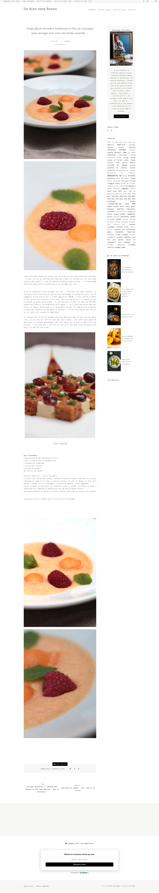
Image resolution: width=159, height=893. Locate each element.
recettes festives (125, 233)
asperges (132, 145)
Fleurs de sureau (113, 182)
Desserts (67, 42)
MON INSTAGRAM (28, 2)
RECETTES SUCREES (104, 10)
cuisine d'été (113, 163)
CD (129, 153)
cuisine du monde (117, 166)
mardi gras (112, 192)
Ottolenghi (111, 202)
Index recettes (113, 189)
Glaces (117, 184)
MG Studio (132, 887)
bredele (110, 153)
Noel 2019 (111, 197)
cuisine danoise (128, 163)
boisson (132, 150)
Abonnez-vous (79, 865)
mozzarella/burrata (114, 194)
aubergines (111, 151)
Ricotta (132, 235)
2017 (109, 143)
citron (132, 156)
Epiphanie (111, 179)
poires (109, 217)
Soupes (127, 243)
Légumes (124, 189)
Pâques (109, 207)
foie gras (125, 182)
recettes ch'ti (119, 225)
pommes (132, 217)
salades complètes (124, 238)
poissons (125, 217)
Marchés (132, 189)
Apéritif (121, 145)
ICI (66, 444)
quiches (125, 220)
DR (120, 176)
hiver (117, 187)
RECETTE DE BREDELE (44, 2)
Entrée (124, 176)
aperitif (110, 145)
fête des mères (122, 179)
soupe (120, 243)
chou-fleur (123, 156)
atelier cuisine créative (121, 148)
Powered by (79, 873)
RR (115, 238)
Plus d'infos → (121, 117)
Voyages (117, 248)
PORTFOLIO (131, 10)
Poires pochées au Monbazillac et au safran (127, 339)
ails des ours (129, 143)
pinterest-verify (121, 212)
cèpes (133, 153)
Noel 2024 (123, 199)
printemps (111, 220)
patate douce (119, 207)
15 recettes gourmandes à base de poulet (127, 270)
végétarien (121, 245)
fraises (132, 182)
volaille (110, 248)
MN (134, 192)
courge (126, 158)
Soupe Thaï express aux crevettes (126, 362)
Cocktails (111, 158)
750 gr (71, 298)
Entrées (131, 176)
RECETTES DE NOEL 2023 (63, 2)
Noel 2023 (115, 199)
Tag (134, 243)
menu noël (128, 192)
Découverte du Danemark (121, 173)
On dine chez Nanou (40, 10)
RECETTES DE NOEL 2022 (83, 2)
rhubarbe (125, 235)
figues (132, 179)
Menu (120, 192)
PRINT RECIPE (60, 765)
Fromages (110, 184)
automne (122, 150)
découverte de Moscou (126, 171)
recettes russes (113, 235)
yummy (123, 248)
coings (119, 158)
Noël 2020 (119, 197)
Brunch (118, 153)
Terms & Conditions (42, 887)
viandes (131, 245)
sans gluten (118, 240)
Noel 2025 (131, 199)
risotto (110, 238)
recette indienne (121, 222)
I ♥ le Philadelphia (127, 187)
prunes (118, 220)
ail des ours (117, 143)
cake (124, 153)
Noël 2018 (131, 194)
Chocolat (111, 156)
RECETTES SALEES (119, 10)
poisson (116, 217)
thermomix (110, 245)
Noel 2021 (127, 197)
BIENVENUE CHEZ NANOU (12, 2)
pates (128, 207)
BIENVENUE (92, 10)
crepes (132, 161)
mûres (125, 194)
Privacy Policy (29, 887)
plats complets (127, 215)
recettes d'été (122, 228)
